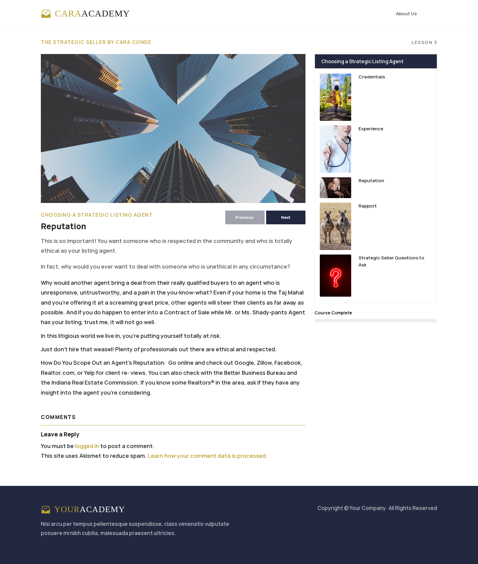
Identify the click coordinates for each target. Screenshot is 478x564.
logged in (87, 446)
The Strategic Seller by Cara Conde (96, 42)
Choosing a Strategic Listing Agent (96, 215)
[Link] (406, 13)
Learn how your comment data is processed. (208, 455)
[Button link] (245, 217)
